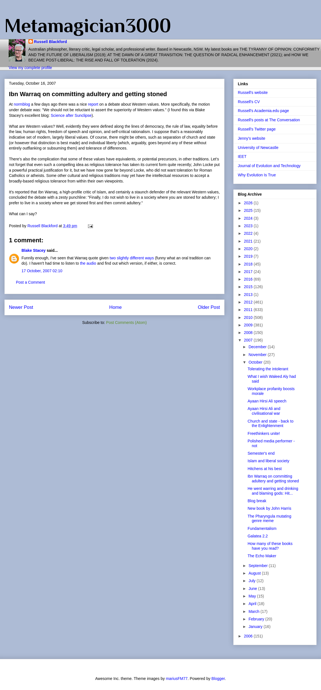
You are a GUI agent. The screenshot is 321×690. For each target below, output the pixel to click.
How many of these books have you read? (270, 546)
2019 (249, 256)
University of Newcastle (258, 147)
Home (115, 307)
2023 (249, 226)
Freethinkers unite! (264, 433)
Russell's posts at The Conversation (269, 120)
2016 (249, 279)
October (255, 362)
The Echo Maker (262, 556)
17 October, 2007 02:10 (41, 271)
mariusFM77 (177, 678)
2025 (249, 210)
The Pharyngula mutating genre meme (269, 518)
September (258, 565)
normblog (22, 104)
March (254, 611)
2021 (249, 241)
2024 (249, 218)
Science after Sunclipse (71, 115)
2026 (249, 203)
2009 (249, 325)
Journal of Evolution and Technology (269, 165)
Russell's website (253, 92)
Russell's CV (249, 101)
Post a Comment (30, 282)
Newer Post (21, 307)
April (252, 603)
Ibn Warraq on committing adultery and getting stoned (273, 478)
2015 (249, 286)
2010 (249, 317)
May (252, 596)
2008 (249, 332)
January (255, 626)
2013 (249, 294)
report (93, 104)
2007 (249, 340)
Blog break (257, 501)
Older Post (209, 307)
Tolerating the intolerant (268, 369)
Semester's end (261, 453)
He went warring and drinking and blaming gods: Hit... (273, 490)
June (253, 588)
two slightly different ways (132, 258)
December (257, 347)
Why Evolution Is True (257, 175)
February (256, 619)
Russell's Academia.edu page (263, 110)
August (255, 573)
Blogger (218, 678)
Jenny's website (251, 138)
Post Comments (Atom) (126, 322)
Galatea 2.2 (258, 536)
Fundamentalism (262, 528)
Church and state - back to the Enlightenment (270, 423)
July (252, 580)
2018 (249, 264)
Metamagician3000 (87, 25)
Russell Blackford (50, 41)
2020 (249, 248)
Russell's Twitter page (257, 129)
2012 (249, 302)
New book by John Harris (269, 508)
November (257, 354)
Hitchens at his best (265, 468)
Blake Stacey (33, 250)
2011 (249, 309)
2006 (249, 636)
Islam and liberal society (268, 461)
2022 (249, 233)
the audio (88, 263)
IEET (242, 156)
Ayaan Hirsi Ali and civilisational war (264, 411)
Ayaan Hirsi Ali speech (267, 401)
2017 (249, 271)
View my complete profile (30, 67)
